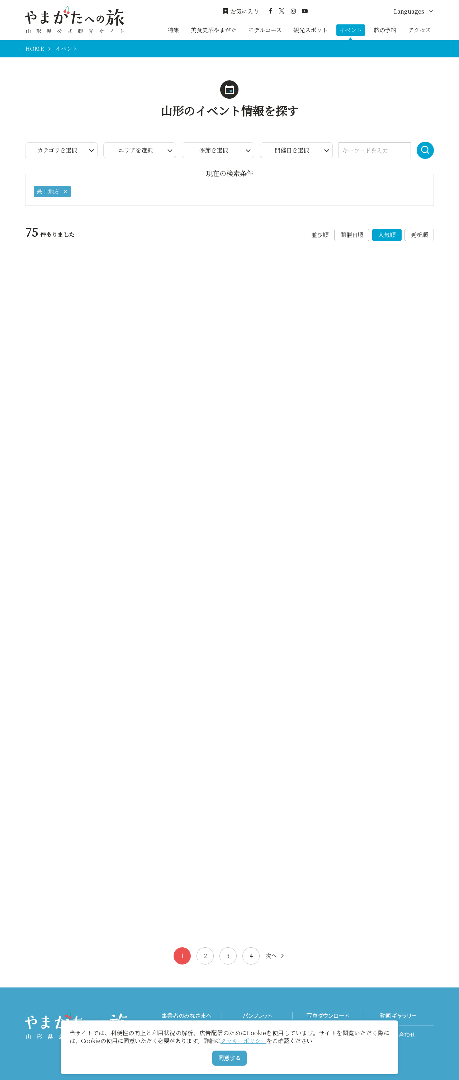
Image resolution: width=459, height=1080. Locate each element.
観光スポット (310, 30)
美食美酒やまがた (214, 30)
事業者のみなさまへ (186, 1015)
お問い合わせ (398, 1034)
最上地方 (52, 191)
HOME (34, 49)
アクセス (419, 30)
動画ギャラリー (398, 1015)
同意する (229, 1058)
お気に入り (241, 11)
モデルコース (265, 30)
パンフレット (257, 1015)
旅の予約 (385, 30)
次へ (275, 956)
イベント (350, 30)
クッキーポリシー (243, 1041)
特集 (173, 30)
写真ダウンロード (327, 1015)
